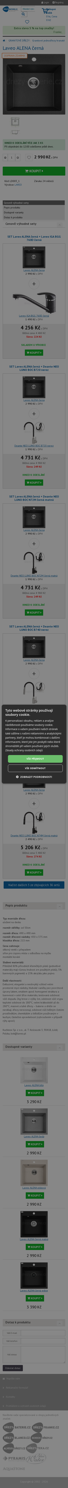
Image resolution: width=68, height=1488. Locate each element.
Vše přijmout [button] (35, 758)
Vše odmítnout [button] (35, 768)
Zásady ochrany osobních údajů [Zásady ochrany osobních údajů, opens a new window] (24, 750)
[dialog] (34, 743)
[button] (34, 777)
